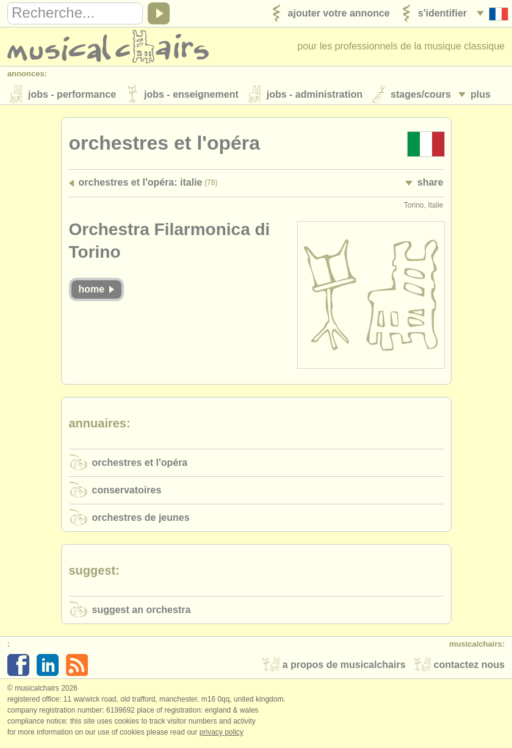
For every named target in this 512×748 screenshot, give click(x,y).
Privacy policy (221, 735)
